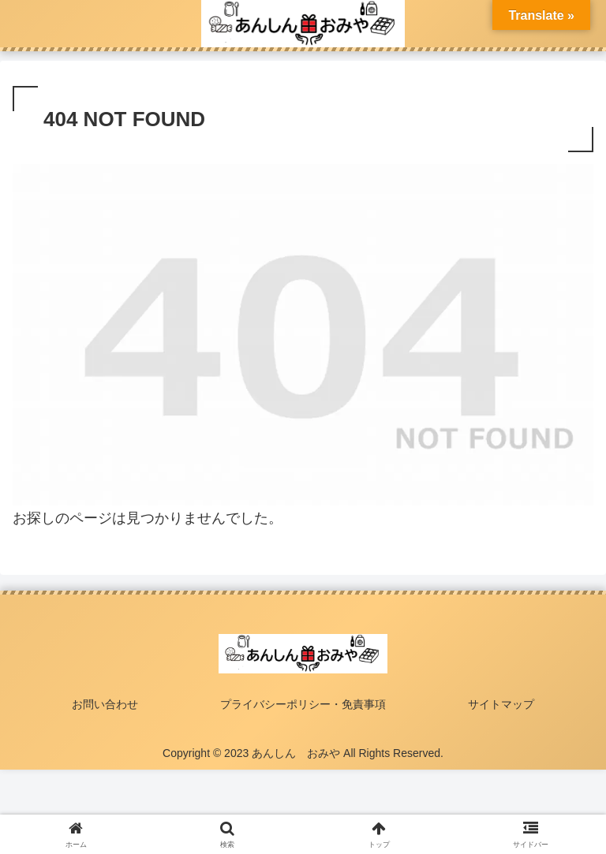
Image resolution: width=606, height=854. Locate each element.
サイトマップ (501, 704)
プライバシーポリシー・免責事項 (303, 704)
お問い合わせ (105, 704)
